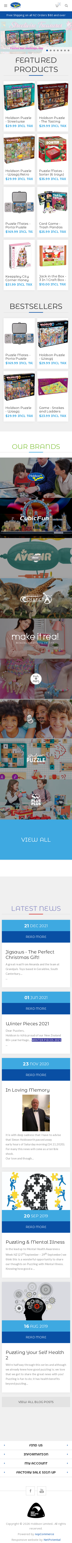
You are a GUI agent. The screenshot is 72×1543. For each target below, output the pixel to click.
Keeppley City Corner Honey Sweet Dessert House (17, 282)
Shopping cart (59, 4)
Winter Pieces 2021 (27, 1023)
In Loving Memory (28, 1090)
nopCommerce (44, 1534)
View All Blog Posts (36, 1402)
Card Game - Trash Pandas (51, 225)
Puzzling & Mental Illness (35, 1242)
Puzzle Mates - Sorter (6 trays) (51, 172)
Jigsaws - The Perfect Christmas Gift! (30, 954)
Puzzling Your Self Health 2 (35, 1355)
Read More (36, 937)
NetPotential (52, 1539)
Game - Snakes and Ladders (51, 409)
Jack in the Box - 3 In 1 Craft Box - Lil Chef (52, 279)
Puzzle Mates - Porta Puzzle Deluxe (17, 227)
